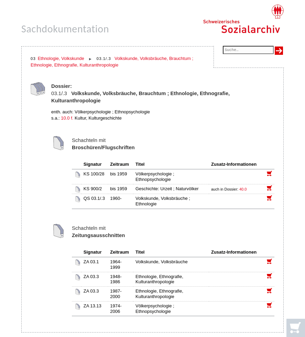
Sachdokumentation (65, 28)
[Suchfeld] (248, 50)
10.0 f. (67, 118)
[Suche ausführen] (279, 51)
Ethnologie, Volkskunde (61, 58)
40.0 (243, 189)
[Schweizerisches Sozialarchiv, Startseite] (243, 18)
